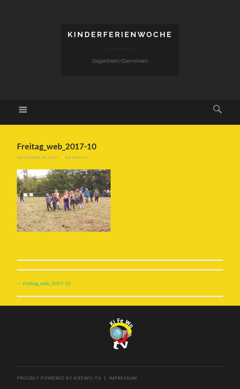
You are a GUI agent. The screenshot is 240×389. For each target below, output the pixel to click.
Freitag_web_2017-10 (43, 283)
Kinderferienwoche (120, 34)
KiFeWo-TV (76, 157)
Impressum (123, 378)
